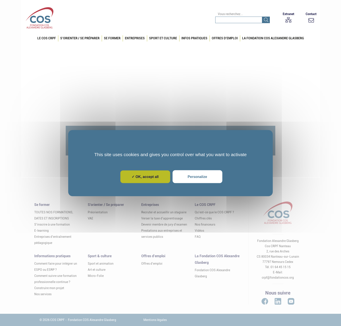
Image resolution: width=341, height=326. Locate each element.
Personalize (197, 176)
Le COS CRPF (46, 38)
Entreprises (135, 38)
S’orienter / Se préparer (80, 38)
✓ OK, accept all (145, 176)
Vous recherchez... (230, 14)
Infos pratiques (194, 38)
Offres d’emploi (225, 38)
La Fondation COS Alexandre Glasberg (273, 38)
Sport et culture (163, 38)
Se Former (112, 38)
